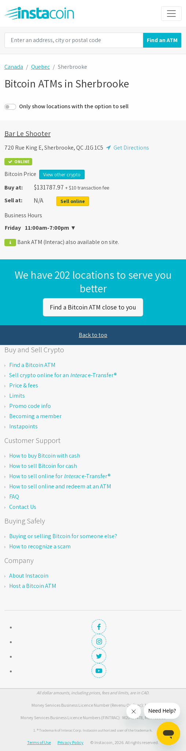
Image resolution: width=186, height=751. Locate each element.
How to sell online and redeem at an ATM (60, 486)
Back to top (93, 335)
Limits (17, 395)
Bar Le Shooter (27, 133)
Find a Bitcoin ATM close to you (93, 307)
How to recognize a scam (40, 546)
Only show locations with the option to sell (74, 106)
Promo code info (30, 406)
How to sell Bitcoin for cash (43, 466)
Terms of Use (39, 742)
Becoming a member (35, 416)
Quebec (40, 67)
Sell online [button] (72, 201)
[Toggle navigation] (171, 13)
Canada (13, 67)
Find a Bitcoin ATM (32, 365)
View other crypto (62, 174)
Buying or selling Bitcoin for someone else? (63, 536)
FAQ (14, 496)
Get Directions (126, 147)
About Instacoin (28, 575)
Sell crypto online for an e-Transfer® (63, 375)
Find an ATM (162, 40)
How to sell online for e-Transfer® (60, 476)
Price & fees (23, 385)
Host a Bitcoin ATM (32, 586)
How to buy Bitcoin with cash (44, 455)
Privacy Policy (70, 742)
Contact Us (22, 507)
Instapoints (23, 426)
